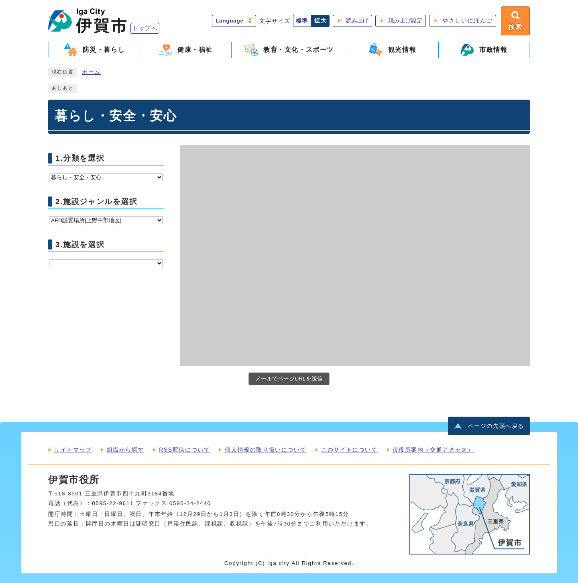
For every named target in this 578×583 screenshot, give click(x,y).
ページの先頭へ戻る (496, 426)
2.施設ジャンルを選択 (96, 201)
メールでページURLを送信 (288, 379)
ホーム (91, 72)
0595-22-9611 (113, 503)
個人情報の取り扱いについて (265, 449)
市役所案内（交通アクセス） (433, 449)
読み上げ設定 (405, 21)
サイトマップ (73, 449)
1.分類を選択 (79, 158)
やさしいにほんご (467, 21)
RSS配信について (184, 449)
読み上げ (357, 21)
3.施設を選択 (79, 244)
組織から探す (125, 449)
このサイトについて (349, 449)
